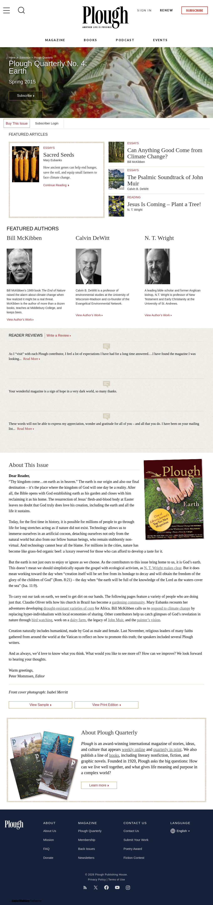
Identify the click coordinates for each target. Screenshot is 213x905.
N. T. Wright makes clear (162, 568)
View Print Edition (105, 705)
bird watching (42, 620)
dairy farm (78, 620)
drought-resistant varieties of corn (68, 608)
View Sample (39, 705)
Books (90, 40)
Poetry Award (133, 848)
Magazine (55, 40)
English (180, 830)
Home (12, 57)
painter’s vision (148, 620)
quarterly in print (167, 749)
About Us (49, 831)
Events (160, 40)
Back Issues (86, 848)
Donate (48, 857)
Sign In (144, 10)
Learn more (97, 785)
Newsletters (86, 857)
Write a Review (58, 335)
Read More (30, 359)
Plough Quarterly (43, 57)
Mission (48, 840)
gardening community (128, 602)
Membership (86, 840)
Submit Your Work (136, 840)
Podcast (125, 40)
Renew (166, 10)
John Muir (115, 620)
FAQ (46, 848)
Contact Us (131, 831)
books (114, 755)
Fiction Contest (134, 857)
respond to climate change (170, 608)
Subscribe (194, 10)
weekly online (133, 749)
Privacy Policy (97, 879)
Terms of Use (116, 879)
